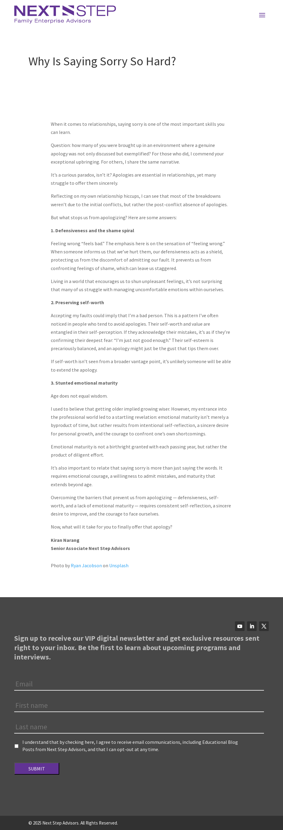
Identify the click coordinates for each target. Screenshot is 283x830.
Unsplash (118, 565)
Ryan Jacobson (86, 565)
